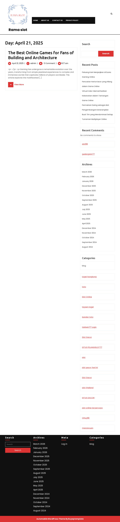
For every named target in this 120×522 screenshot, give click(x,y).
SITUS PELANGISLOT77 (92, 347)
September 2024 (89, 242)
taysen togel (88, 307)
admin (33, 63)
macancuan (87, 428)
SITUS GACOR (88, 397)
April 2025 (86, 223)
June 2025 (86, 214)
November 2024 (89, 233)
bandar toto (87, 317)
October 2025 (88, 195)
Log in (64, 444)
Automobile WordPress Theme (50, 519)
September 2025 (89, 200)
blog (84, 265)
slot (83, 357)
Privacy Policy (72, 20)
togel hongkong (89, 276)
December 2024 (89, 228)
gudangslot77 (88, 154)
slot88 (85, 144)
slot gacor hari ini (90, 367)
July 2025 (86, 209)
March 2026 (87, 172)
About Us (45, 20)
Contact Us (57, 20)
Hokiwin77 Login (89, 327)
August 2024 (87, 247)
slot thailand (87, 387)
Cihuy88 (85, 418)
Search (86, 44)
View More (16, 84)
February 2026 (88, 176)
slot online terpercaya (92, 408)
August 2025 (87, 204)
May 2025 (86, 219)
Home (35, 20)
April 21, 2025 (18, 63)
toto (84, 286)
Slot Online (87, 297)
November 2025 (89, 190)
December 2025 (89, 186)
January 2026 (87, 181)
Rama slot (18, 29)
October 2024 (88, 237)
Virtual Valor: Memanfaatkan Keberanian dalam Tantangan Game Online (95, 96)
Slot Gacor (87, 337)
